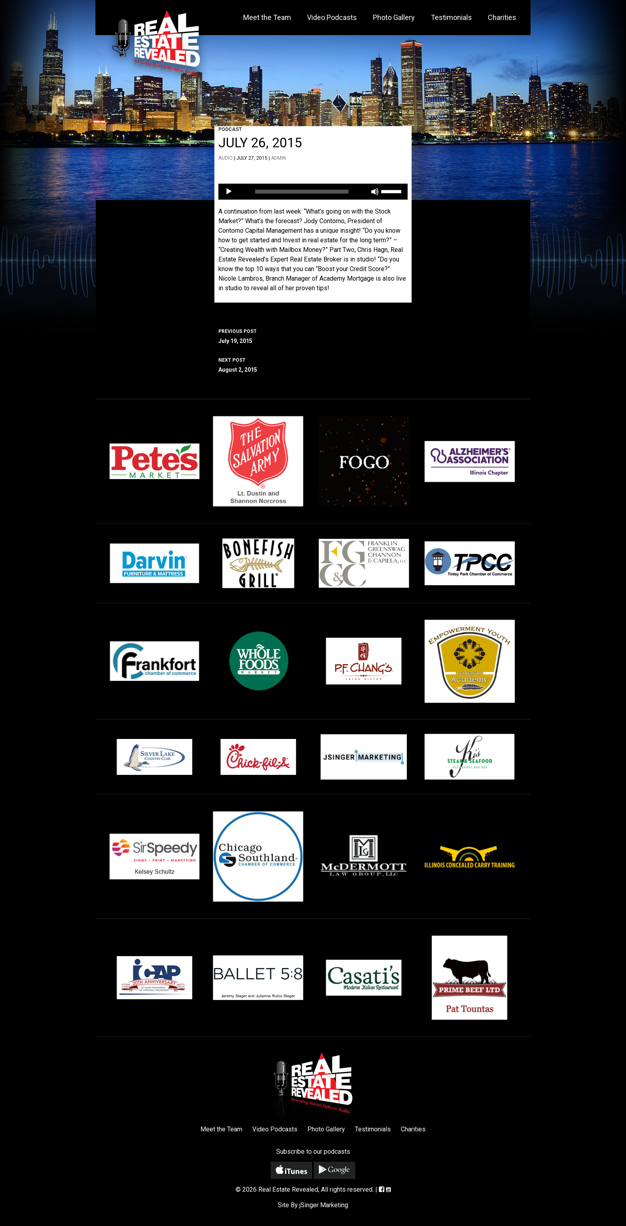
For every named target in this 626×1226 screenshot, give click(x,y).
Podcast (230, 129)
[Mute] (375, 192)
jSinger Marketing (323, 1205)
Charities (502, 17)
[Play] (229, 192)
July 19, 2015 (313, 335)
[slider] (302, 192)
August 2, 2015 (313, 364)
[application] (313, 192)
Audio (225, 158)
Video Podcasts (332, 17)
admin (278, 158)
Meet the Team (267, 17)
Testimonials (451, 17)
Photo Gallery (394, 17)
